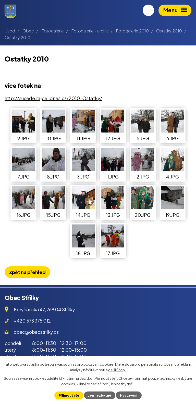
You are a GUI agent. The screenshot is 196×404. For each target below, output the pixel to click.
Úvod (10, 30)
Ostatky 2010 (169, 30)
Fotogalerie (52, 30)
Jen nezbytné (99, 395)
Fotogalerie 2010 (132, 30)
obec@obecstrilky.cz (36, 332)
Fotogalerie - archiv (89, 30)
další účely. (117, 369)
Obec (28, 30)
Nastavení (128, 395)
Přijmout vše (69, 395)
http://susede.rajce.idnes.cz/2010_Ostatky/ (53, 98)
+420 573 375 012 (32, 321)
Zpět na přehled (27, 272)
